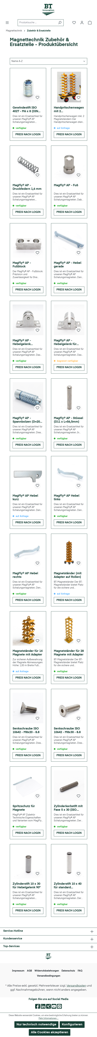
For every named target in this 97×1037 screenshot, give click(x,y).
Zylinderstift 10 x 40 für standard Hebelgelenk (67, 885)
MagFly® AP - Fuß (66, 185)
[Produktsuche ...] (37, 22)
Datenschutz (68, 971)
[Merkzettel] (74, 22)
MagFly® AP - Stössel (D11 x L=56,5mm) (68, 420)
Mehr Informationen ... (49, 1018)
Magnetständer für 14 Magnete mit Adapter (28, 653)
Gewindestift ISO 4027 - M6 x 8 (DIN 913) (25, 109)
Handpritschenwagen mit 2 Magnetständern (69, 109)
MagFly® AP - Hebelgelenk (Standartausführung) (28, 342)
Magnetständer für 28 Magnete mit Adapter (69, 653)
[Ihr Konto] (82, 22)
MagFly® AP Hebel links (66, 497)
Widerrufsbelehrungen (47, 971)
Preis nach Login (28, 134)
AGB (29, 971)
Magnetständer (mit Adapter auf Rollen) (67, 575)
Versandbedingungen (48, 976)
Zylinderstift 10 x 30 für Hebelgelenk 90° (27, 885)
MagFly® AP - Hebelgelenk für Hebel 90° (65, 342)
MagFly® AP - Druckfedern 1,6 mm (27, 187)
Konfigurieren (72, 1024)
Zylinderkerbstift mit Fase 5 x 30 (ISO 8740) (68, 808)
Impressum (18, 971)
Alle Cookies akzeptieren (49, 1032)
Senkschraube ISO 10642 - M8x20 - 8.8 (26, 730)
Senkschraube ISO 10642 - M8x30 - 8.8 (67, 730)
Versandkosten (76, 985)
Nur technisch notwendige (36, 1024)
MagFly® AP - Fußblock (22, 265)
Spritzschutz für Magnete (24, 808)
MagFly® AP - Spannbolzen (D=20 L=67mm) (26, 420)
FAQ (80, 971)
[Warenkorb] (90, 22)
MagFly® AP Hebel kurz (25, 497)
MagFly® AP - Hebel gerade (67, 265)
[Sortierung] (48, 61)
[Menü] (7, 22)
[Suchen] (60, 22)
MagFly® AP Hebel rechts (25, 575)
